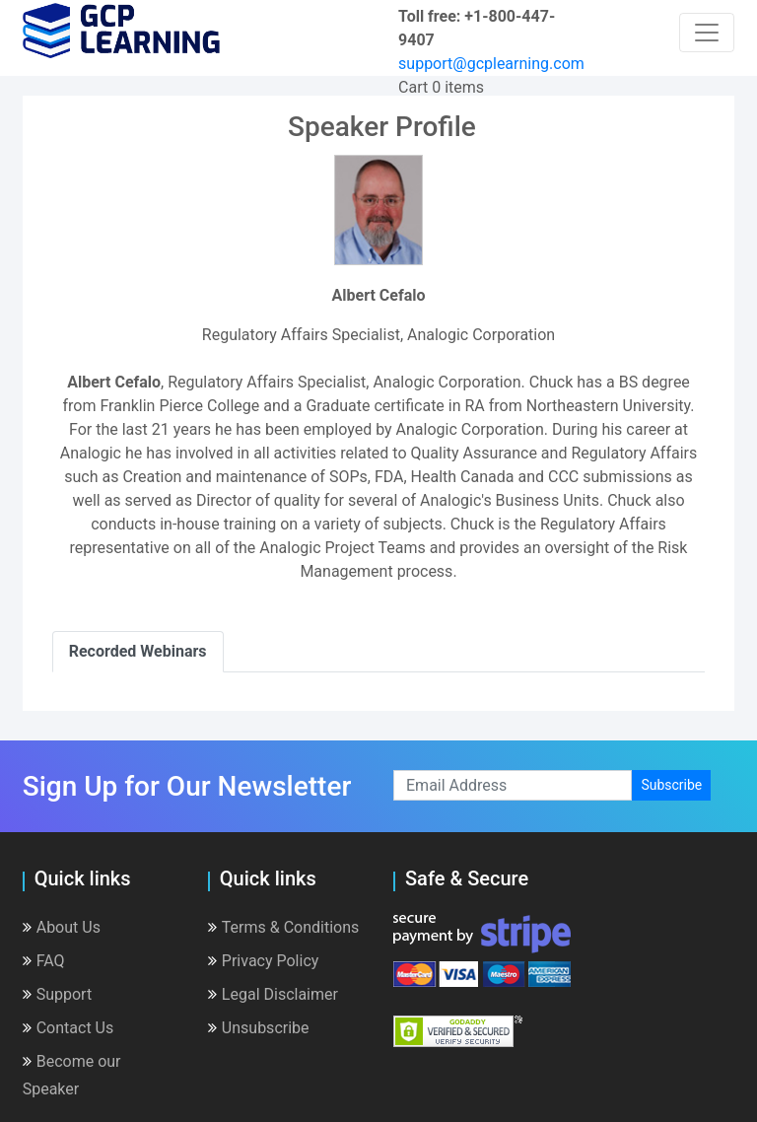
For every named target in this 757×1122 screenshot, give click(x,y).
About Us (62, 927)
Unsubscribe (259, 1027)
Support (57, 994)
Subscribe (671, 785)
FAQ (44, 960)
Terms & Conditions (284, 927)
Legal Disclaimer (273, 994)
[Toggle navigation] (706, 32)
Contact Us (68, 1027)
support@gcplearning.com (491, 63)
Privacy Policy (263, 960)
